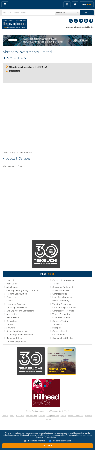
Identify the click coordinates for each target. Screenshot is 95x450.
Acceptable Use (53, 415)
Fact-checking (31, 415)
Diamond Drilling (14, 338)
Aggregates (11, 314)
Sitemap (88, 415)
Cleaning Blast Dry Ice (62, 338)
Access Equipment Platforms (19, 334)
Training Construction (16, 293)
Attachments (12, 287)
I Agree (47, 445)
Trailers (56, 283)
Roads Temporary (60, 300)
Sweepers (57, 327)
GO (86, 12)
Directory (47, 419)
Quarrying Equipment (62, 287)
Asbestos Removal (60, 290)
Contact (5, 415)
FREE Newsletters (66, 4)
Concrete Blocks (59, 293)
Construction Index (14, 24)
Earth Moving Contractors (64, 307)
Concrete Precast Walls (63, 310)
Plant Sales (11, 283)
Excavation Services (15, 304)
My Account (75, 4)
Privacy (63, 415)
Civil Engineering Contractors (20, 310)
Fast (86, 4)
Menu (4, 4)
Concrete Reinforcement (63, 280)
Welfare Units (12, 317)
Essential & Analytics (34, 441)
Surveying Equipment (16, 341)
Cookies (42, 415)
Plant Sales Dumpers (62, 297)
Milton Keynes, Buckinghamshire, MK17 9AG (28, 67)
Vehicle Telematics (61, 314)
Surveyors (57, 324)
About (12, 415)
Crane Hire (11, 297)
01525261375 (14, 58)
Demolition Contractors (17, 331)
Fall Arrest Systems (61, 317)
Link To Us (20, 415)
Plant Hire (11, 280)
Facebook (91, 21)
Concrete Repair (60, 331)
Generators (11, 321)
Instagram (71, 21)
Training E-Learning (61, 304)
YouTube (86, 21)
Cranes (9, 300)
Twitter (76, 21)
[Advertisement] (47, 112)
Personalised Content (60, 441)
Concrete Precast (60, 334)
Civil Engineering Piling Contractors (23, 290)
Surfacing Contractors (16, 307)
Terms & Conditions (75, 415)
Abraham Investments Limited (27, 51)
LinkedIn (81, 21)
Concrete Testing (60, 321)
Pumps (9, 324)
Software (10, 327)
